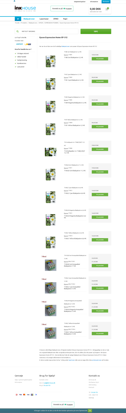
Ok (90, 410)
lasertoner (72, 360)
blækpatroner (66, 46)
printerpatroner (96, 360)
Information (18, 382)
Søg (96, 31)
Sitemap (91, 398)
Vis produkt (100, 58)
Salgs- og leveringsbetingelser (23, 379)
